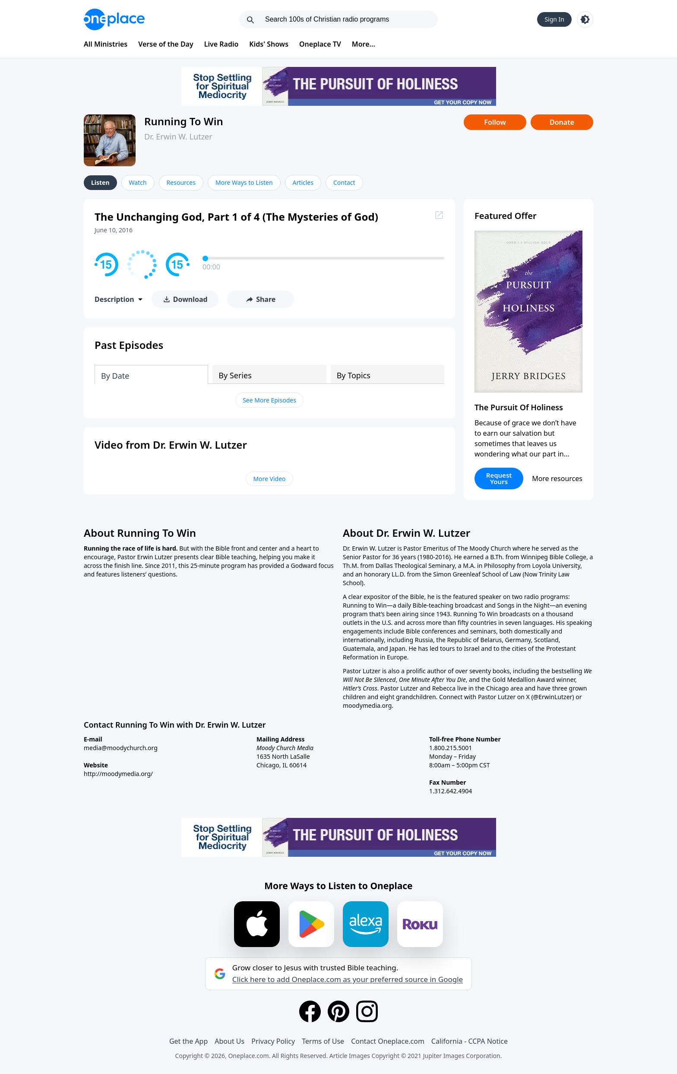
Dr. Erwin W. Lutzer (178, 136)
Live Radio (221, 44)
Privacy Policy (273, 1041)
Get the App (188, 1041)
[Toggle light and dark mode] (585, 19)
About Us (229, 1041)
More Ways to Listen (244, 182)
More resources (557, 478)
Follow (495, 122)
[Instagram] (367, 1011)
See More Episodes (269, 400)
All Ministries (105, 44)
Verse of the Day (165, 44)
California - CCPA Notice (469, 1041)
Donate (562, 122)
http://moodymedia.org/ (118, 774)
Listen (100, 182)
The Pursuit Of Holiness (519, 407)
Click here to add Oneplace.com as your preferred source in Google (347, 979)
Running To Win (183, 121)
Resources (181, 182)
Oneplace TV (320, 44)
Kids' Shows (268, 44)
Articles (303, 182)
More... (363, 44)
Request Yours (499, 478)
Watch (138, 182)
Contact (344, 182)
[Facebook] (310, 1011)
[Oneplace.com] (114, 19)
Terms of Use (323, 1041)
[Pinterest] (338, 1011)
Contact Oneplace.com (387, 1041)
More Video (269, 479)
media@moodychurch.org (121, 748)
